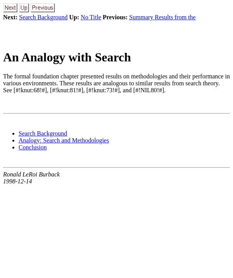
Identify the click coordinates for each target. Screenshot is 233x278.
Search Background (43, 17)
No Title (91, 17)
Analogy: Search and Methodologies (64, 140)
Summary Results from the (162, 17)
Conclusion (33, 147)
